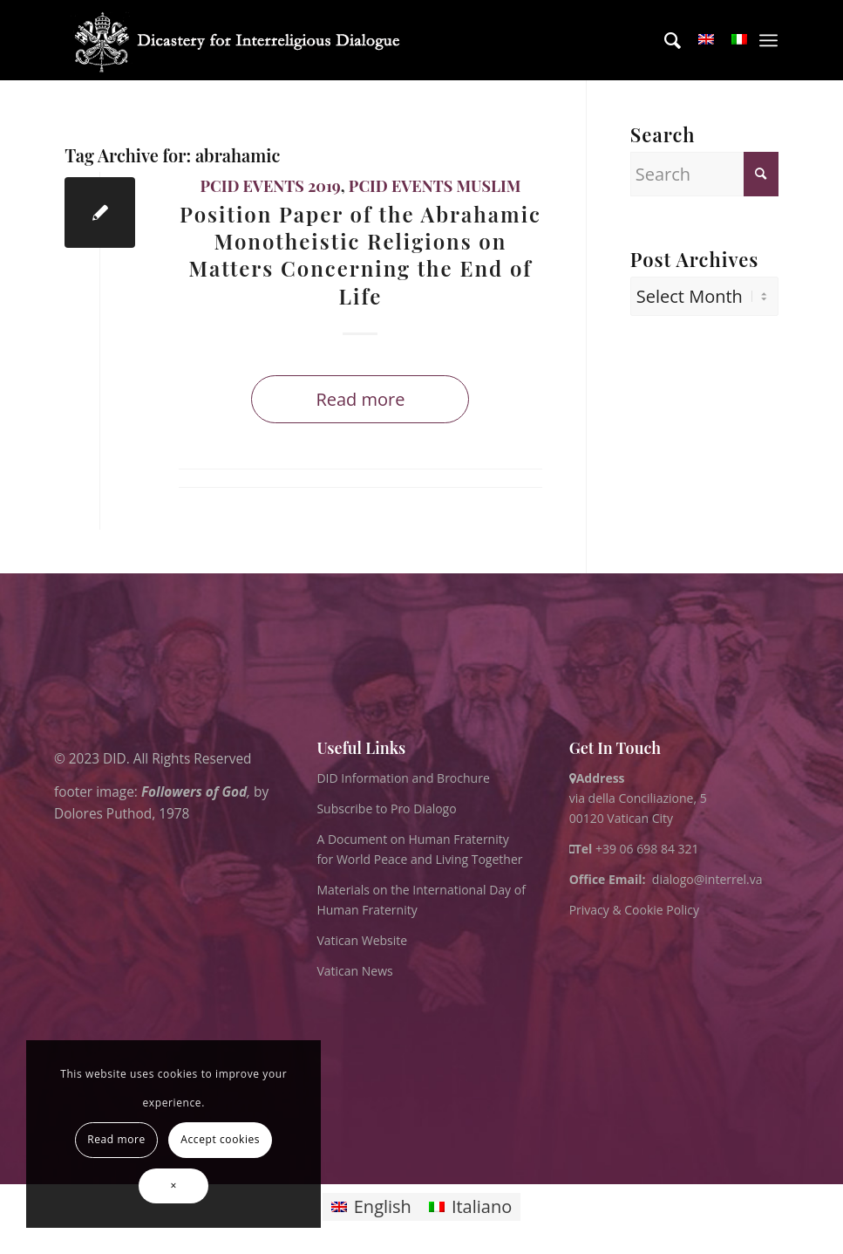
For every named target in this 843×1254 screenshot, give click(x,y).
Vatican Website (361, 940)
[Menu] (768, 40)
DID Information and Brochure (402, 778)
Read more (360, 399)
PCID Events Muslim (435, 185)
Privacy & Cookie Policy (634, 909)
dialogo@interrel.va (707, 879)
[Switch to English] (371, 1207)
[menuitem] (664, 40)
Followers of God (194, 791)
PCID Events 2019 (270, 185)
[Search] (664, 40)
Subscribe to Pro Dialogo (386, 808)
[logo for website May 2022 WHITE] (243, 40)
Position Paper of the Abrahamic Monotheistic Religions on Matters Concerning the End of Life (360, 255)
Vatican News (354, 971)
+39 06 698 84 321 (647, 848)
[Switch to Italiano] (470, 1207)
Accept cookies (220, 1139)
